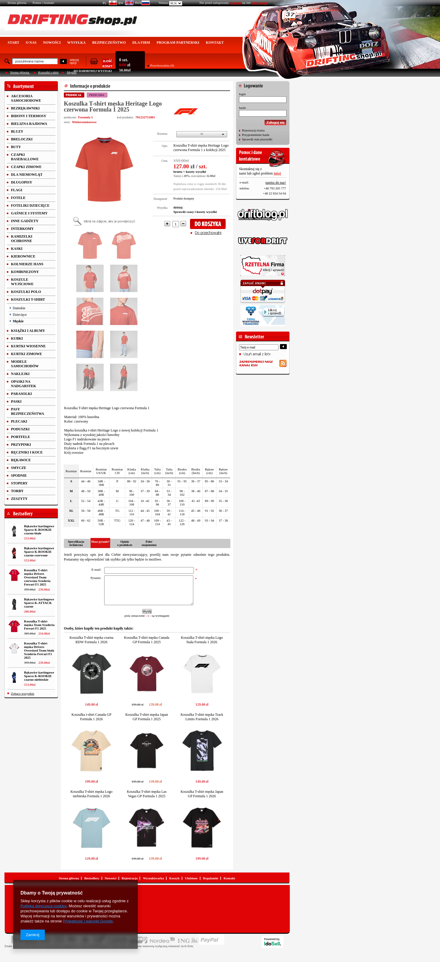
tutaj (277, 173)
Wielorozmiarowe (84, 122)
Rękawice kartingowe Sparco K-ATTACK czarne (39, 602)
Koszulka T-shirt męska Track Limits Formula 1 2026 (202, 717)
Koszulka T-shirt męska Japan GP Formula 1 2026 (202, 794)
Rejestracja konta (253, 130)
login (242, 94)
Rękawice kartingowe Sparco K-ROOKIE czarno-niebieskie (39, 676)
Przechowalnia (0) (162, 65)
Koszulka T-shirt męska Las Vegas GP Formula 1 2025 (147, 794)
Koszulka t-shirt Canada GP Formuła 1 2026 (91, 717)
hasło (242, 107)
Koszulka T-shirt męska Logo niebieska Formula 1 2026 (91, 794)
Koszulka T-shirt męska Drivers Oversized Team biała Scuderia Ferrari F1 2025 (39, 650)
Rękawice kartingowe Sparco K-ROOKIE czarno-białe (39, 529)
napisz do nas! (275, 183)
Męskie (71, 72)
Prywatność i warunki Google (88, 921)
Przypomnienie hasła (255, 134)
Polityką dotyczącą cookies (43, 906)
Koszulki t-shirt (48, 72)
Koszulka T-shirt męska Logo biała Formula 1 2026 (202, 639)
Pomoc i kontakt (43, 2)
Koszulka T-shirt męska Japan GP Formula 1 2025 (146, 717)
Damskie (19, 308)
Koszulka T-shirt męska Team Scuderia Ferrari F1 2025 (39, 624)
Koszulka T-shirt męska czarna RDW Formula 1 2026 (91, 639)
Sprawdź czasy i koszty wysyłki (195, 212)
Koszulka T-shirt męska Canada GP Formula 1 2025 (146, 639)
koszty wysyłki (196, 171)
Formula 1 (85, 117)
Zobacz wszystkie (22, 693)
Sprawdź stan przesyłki (257, 139)
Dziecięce (20, 315)
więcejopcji (74, 61)
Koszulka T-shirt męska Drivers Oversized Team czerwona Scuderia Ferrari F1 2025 (37, 577)
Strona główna (16, 2)
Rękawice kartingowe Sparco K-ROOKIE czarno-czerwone (39, 551)
